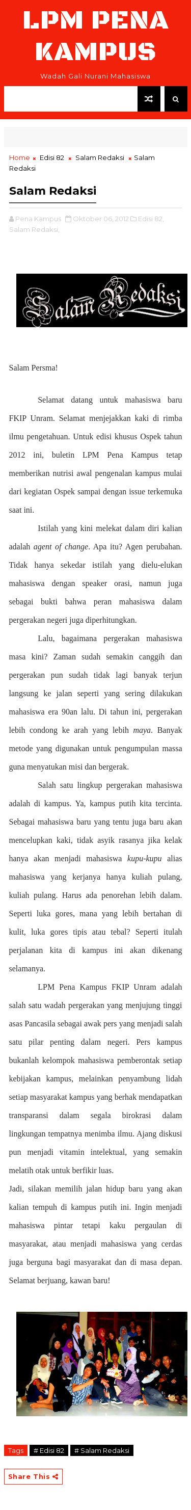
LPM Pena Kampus (95, 36)
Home (19, 157)
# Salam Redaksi (101, 1450)
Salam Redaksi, (34, 229)
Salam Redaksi (99, 157)
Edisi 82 (52, 157)
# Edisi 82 (49, 1450)
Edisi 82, (151, 219)
